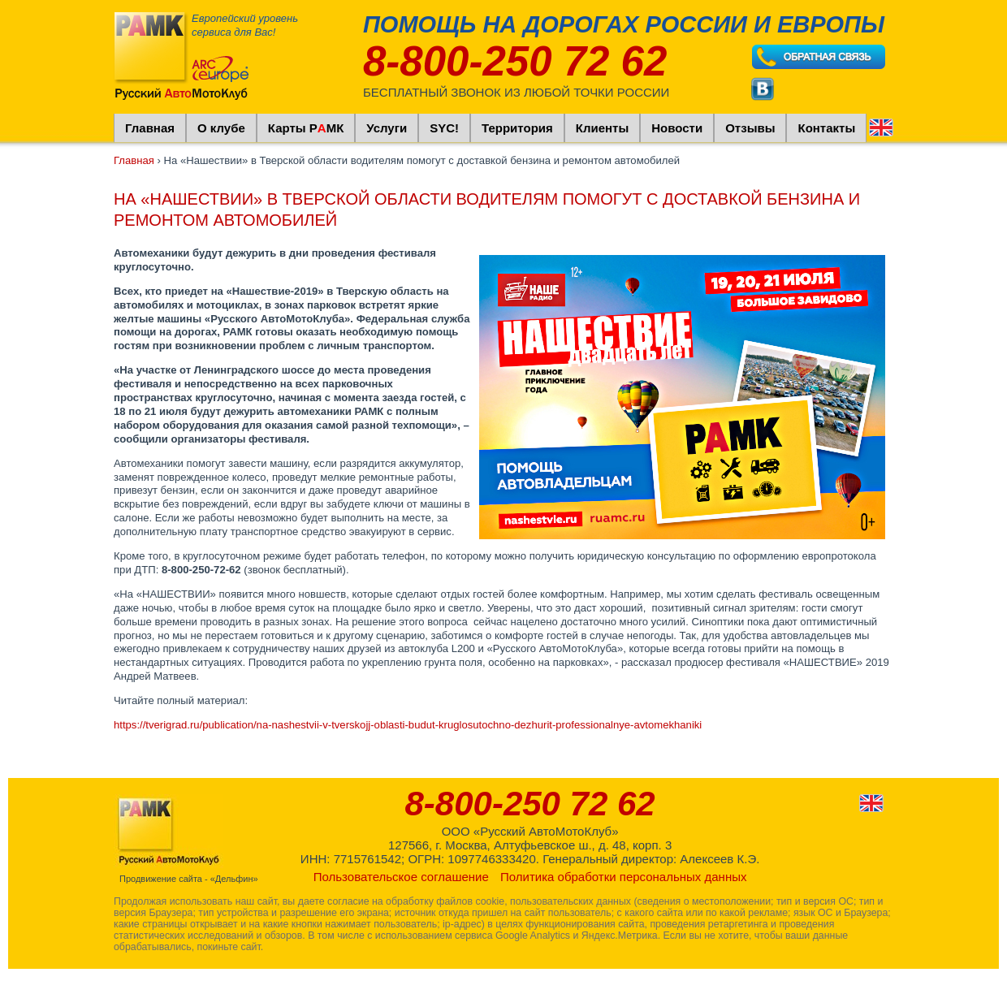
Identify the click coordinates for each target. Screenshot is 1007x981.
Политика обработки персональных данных (623, 877)
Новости (676, 128)
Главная (150, 128)
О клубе (221, 128)
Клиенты (602, 128)
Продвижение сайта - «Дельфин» (188, 879)
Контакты (826, 128)
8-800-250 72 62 (515, 61)
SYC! (444, 128)
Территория (517, 128)
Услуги (386, 128)
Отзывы (750, 128)
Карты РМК (306, 128)
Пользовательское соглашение (401, 877)
